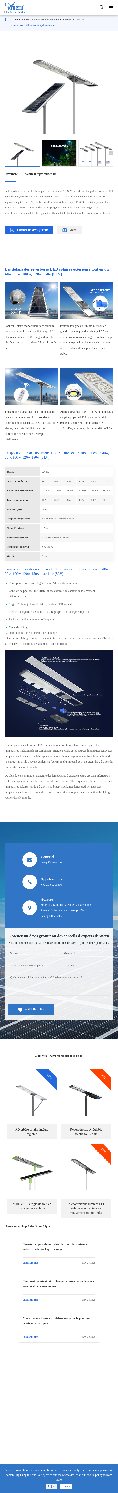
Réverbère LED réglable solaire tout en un (86, 1132)
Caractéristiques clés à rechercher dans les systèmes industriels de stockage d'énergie (55, 1247)
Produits (51, 19)
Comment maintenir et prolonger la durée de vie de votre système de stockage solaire (58, 1284)
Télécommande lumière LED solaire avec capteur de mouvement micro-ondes (86, 1208)
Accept (66, 1486)
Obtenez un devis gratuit (29, 230)
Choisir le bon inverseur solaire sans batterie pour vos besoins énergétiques (56, 1321)
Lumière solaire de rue (32, 19)
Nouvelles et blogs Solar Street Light (27, 1226)
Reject (51, 1486)
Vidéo (69, 230)
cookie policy (95, 1474)
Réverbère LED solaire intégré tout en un (34, 25)
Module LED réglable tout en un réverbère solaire (31, 1206)
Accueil (14, 19)
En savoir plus (59, 1262)
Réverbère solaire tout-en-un (72, 19)
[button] (111, 153)
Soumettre (31, 1010)
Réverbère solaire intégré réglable (31, 1132)
